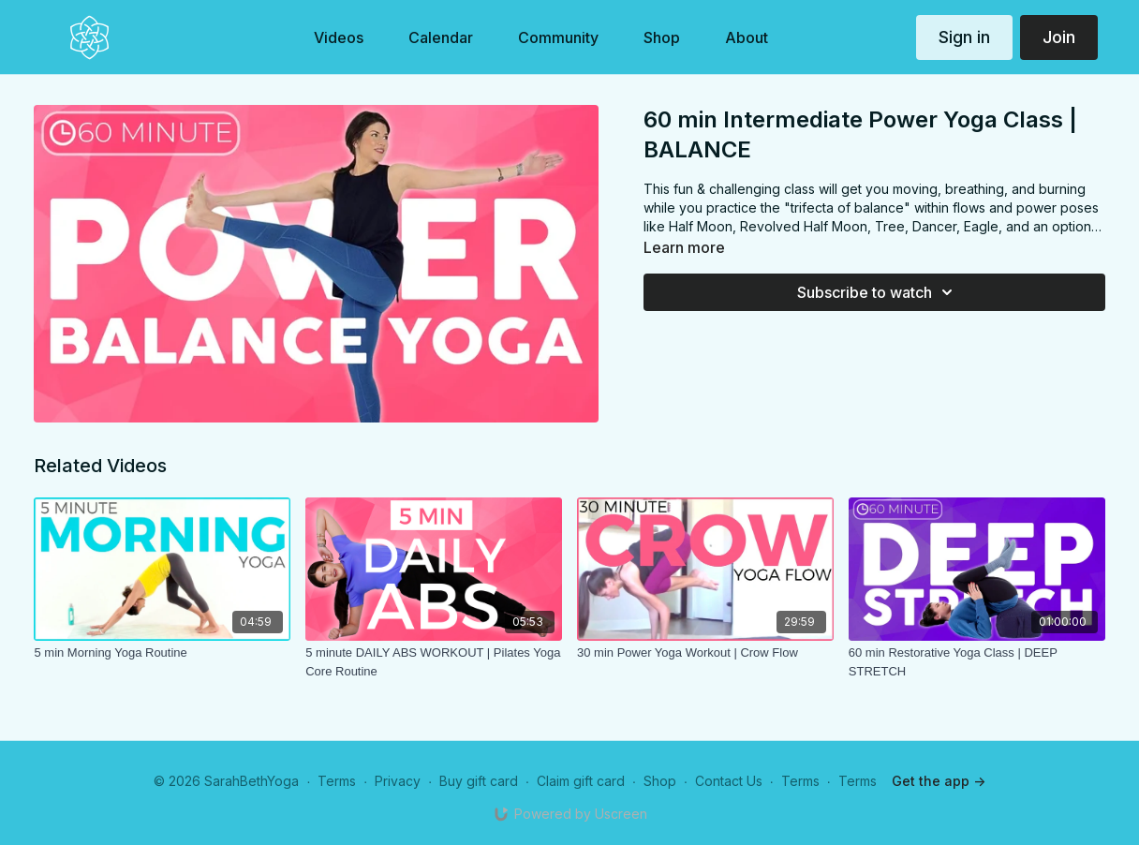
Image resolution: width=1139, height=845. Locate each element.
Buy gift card (478, 781)
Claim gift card (581, 781)
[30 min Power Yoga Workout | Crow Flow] (705, 653)
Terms (337, 781)
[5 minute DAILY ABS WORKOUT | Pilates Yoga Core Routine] (433, 662)
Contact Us (728, 781)
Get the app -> (938, 781)
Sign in (964, 37)
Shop (659, 781)
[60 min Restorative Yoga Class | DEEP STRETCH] (977, 662)
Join (1059, 37)
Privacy (398, 781)
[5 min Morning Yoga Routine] (162, 653)
